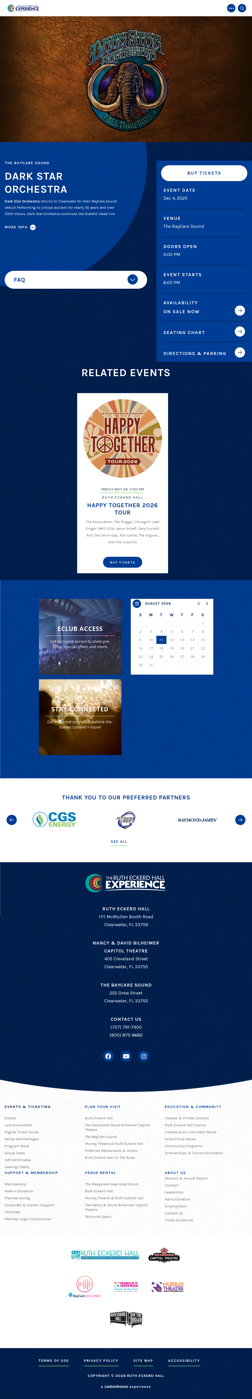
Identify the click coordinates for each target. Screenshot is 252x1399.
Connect (172, 1185)
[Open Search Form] (242, 8)
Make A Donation (19, 1191)
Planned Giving (17, 1198)
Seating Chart (184, 332)
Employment (175, 1206)
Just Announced (18, 1125)
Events (10, 1118)
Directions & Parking (195, 353)
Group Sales (15, 1153)
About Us (175, 1172)
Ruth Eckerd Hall (99, 1118)
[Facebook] (108, 1056)
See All (119, 841)
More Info (16, 227)
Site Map (143, 1360)
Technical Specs (98, 1216)
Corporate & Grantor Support (29, 1205)
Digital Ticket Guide (21, 1132)
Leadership (174, 1192)
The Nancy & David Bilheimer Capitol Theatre (116, 1207)
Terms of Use (53, 1360)
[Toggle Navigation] (231, 8)
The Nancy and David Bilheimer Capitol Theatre (118, 1127)
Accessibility (184, 1360)
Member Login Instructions (28, 1219)
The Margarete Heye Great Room (111, 1184)
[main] (126, 389)
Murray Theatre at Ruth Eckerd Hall (114, 1143)
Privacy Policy (101, 1360)
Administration (177, 1199)
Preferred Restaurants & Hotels (111, 1150)
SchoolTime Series (180, 1139)
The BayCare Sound (101, 1136)
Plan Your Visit (103, 1106)
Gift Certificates (18, 1160)
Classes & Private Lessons (187, 1118)
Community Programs (183, 1146)
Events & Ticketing (28, 1106)
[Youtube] (126, 1056)
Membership (15, 1184)
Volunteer (13, 1212)
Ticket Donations (179, 1220)
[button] (199, 603)
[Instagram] (143, 1056)
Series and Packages (22, 1139)
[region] (172, 637)
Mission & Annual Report (186, 1178)
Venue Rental (100, 1172)
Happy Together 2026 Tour (122, 509)
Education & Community (193, 1106)
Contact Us (174, 1213)
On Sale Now (181, 311)
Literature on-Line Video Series (191, 1132)
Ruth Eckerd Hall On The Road (110, 1157)
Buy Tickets (204, 173)
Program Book (17, 1146)
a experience (126, 1387)
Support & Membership (31, 1172)
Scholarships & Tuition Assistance (194, 1153)
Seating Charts (17, 1167)
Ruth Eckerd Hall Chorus (185, 1125)
